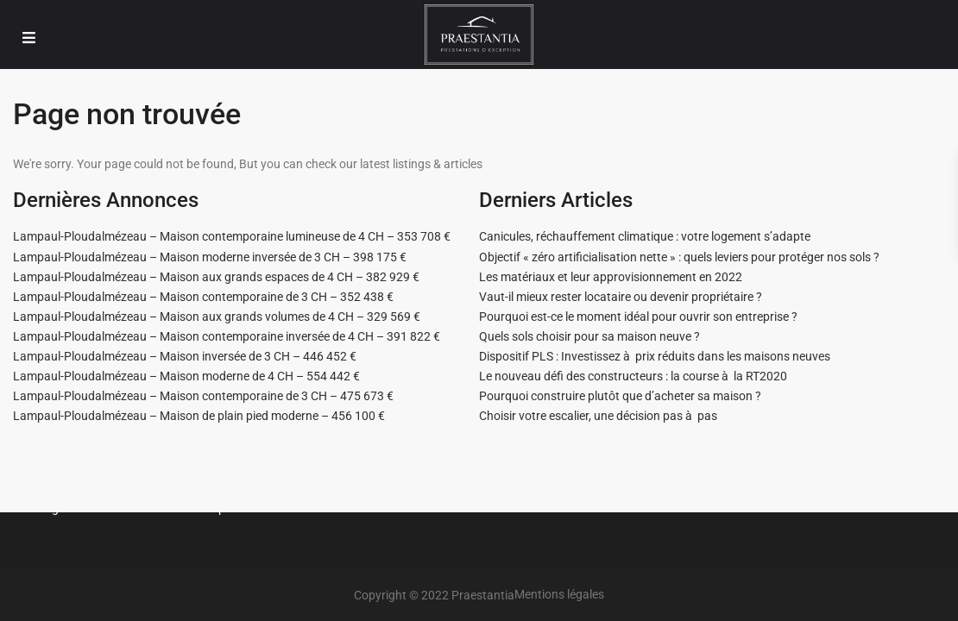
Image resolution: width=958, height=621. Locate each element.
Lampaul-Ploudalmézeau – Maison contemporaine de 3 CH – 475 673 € (203, 396)
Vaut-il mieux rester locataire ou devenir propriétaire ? (620, 297)
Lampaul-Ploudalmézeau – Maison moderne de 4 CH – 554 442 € (186, 376)
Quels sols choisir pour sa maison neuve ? (589, 336)
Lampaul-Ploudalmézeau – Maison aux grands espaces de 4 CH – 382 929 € (216, 277)
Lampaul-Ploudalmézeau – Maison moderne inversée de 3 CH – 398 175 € (210, 257)
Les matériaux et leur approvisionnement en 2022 (610, 277)
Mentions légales (559, 594)
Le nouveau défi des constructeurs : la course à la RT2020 (633, 376)
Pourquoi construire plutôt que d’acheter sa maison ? (620, 396)
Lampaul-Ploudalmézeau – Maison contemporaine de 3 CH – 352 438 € (203, 297)
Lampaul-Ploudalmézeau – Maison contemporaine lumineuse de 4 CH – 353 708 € (232, 236)
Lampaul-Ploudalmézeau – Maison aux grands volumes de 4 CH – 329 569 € (216, 316)
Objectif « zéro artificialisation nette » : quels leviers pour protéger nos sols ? (679, 257)
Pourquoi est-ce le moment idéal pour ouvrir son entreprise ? (638, 316)
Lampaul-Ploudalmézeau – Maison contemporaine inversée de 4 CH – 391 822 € (226, 336)
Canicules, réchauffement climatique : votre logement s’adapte (644, 236)
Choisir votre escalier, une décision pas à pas (598, 416)
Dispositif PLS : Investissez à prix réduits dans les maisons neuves (654, 356)
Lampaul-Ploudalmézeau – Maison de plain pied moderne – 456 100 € (199, 416)
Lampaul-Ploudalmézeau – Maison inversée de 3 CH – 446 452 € (184, 356)
